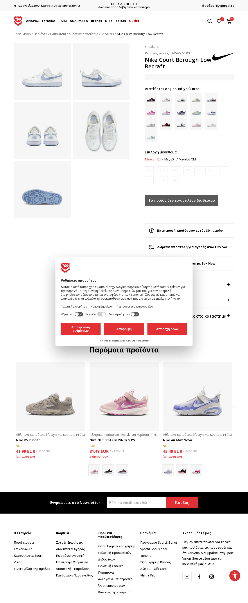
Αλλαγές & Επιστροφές (115, 579)
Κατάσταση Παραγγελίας (74, 575)
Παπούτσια (58, 34)
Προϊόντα (40, 34)
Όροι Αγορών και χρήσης (116, 546)
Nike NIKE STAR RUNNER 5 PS (112, 440)
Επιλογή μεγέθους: (161, 152)
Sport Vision (22, 34)
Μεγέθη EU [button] (153, 159)
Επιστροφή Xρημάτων (72, 562)
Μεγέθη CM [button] (187, 159)
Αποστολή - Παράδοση (73, 569)
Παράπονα (106, 572)
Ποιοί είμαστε (24, 542)
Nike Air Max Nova (177, 440)
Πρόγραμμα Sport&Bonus (159, 542)
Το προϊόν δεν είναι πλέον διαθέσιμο (181, 200)
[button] (211, 21)
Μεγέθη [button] (170, 159)
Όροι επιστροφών (111, 585)
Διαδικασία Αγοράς (70, 549)
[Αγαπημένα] (219, 21)
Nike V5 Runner (28, 440)
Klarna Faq (147, 575)
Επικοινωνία (23, 549)
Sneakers (107, 34)
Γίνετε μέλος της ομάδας (32, 569)
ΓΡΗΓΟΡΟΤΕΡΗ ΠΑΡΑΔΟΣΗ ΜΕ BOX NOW (124, 3)
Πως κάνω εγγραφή (70, 555)
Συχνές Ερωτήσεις (69, 542)
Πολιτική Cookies (110, 566)
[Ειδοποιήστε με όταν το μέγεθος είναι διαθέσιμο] (149, 170)
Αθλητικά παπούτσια (83, 34)
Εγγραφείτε (225, 6)
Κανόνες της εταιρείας (114, 592)
